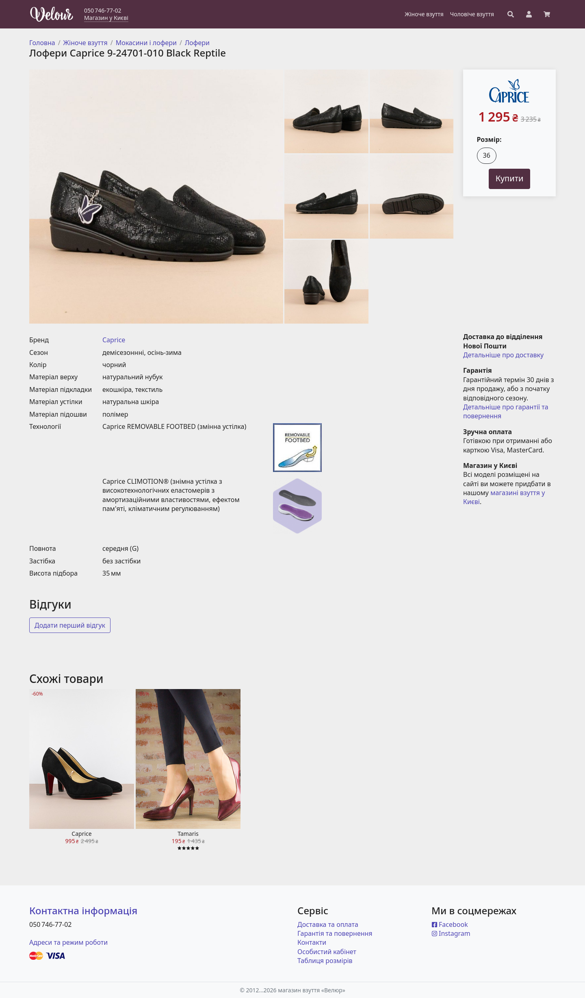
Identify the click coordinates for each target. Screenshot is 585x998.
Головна (42, 42)
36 (486, 155)
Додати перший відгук (70, 625)
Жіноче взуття (85, 42)
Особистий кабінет (326, 951)
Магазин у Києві (106, 18)
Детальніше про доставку (503, 354)
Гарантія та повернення (335, 933)
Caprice (113, 339)
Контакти (311, 942)
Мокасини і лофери (146, 42)
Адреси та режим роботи (68, 942)
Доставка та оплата (327, 924)
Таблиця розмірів (325, 960)
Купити (510, 178)
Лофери (197, 42)
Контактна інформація (83, 910)
